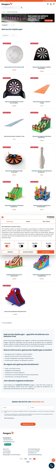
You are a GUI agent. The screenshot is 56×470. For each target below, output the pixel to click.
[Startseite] (3, 12)
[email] (42, 407)
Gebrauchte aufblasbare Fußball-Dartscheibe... (42, 67)
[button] (3, 0)
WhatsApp (8, 444)
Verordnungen (7, 451)
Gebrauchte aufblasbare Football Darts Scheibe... (14, 102)
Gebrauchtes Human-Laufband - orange (42, 102)
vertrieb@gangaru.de (9, 441)
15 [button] (14, 35)
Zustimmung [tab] (9, 221)
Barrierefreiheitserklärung (35, 454)
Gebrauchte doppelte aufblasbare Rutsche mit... (41, 137)
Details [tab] (28, 221)
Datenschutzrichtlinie (33, 451)
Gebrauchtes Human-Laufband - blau (14, 136)
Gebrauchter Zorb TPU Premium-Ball (14, 67)
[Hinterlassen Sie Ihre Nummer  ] (52, 466)
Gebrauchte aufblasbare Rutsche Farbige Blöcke (42, 275)
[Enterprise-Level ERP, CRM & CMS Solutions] (28, 462)
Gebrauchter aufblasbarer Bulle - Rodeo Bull (14, 171)
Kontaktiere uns (32, 453)
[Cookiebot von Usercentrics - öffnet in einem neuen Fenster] (48, 217)
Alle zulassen (46, 252)
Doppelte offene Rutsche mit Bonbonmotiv (14, 275)
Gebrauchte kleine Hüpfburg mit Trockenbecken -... (41, 206)
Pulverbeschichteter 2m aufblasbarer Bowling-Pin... (42, 171)
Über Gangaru (6, 453)
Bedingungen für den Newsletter (11, 454)
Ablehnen (10, 252)
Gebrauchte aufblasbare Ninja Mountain (15, 311)
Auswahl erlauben (28, 252)
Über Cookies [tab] (46, 221)
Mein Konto (6, 449)
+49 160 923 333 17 (50, 0)
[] (21, 7)
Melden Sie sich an (28, 424)
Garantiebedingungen (34, 449)
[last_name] (14, 407)
